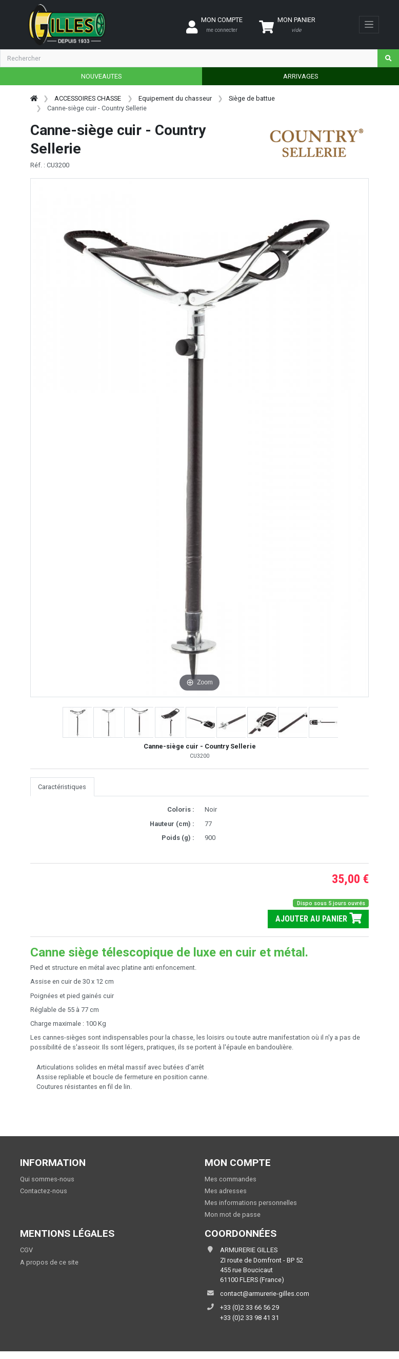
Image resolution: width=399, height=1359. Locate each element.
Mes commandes (230, 1179)
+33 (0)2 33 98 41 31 (249, 1318)
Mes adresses (226, 1191)
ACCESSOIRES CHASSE (87, 98)
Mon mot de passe (233, 1214)
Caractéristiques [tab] (62, 787)
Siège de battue (252, 98)
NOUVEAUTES (101, 76)
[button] (78, 722)
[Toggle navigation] (369, 24)
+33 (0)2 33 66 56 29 (249, 1307)
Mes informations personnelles (251, 1203)
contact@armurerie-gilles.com (264, 1293)
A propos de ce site (49, 1262)
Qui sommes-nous (47, 1179)
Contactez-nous (43, 1191)
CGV (26, 1250)
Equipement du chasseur (175, 98)
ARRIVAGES (300, 76)
